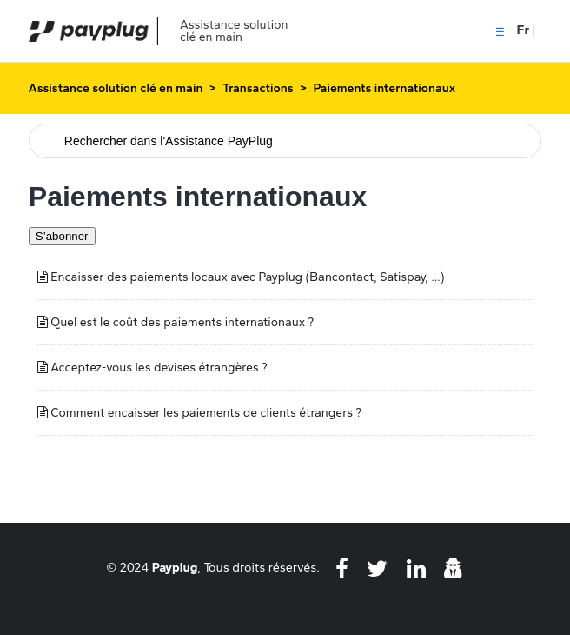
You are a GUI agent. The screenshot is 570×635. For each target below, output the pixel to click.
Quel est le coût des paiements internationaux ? (182, 322)
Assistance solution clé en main (116, 88)
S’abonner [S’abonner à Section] (62, 236)
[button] (500, 30)
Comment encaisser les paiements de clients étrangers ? (205, 412)
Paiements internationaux (384, 88)
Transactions (257, 88)
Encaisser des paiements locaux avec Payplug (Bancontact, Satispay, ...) (247, 277)
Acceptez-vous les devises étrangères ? (159, 367)
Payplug (175, 567)
